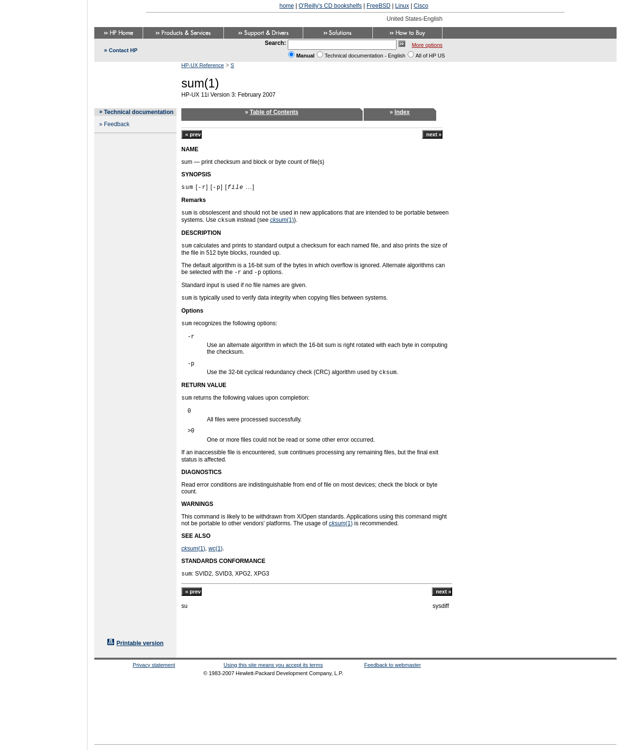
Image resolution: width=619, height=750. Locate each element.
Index (402, 112)
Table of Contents (274, 112)
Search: (275, 43)
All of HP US (430, 55)
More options (427, 45)
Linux (402, 5)
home (287, 5)
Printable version (140, 643)
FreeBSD (378, 5)
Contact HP (123, 50)
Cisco (421, 5)
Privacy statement (154, 665)
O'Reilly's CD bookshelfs (330, 5)
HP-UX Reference (202, 65)
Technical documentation (139, 112)
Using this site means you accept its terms (273, 665)
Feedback (117, 124)
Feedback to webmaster (392, 665)
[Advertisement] (43, 372)
